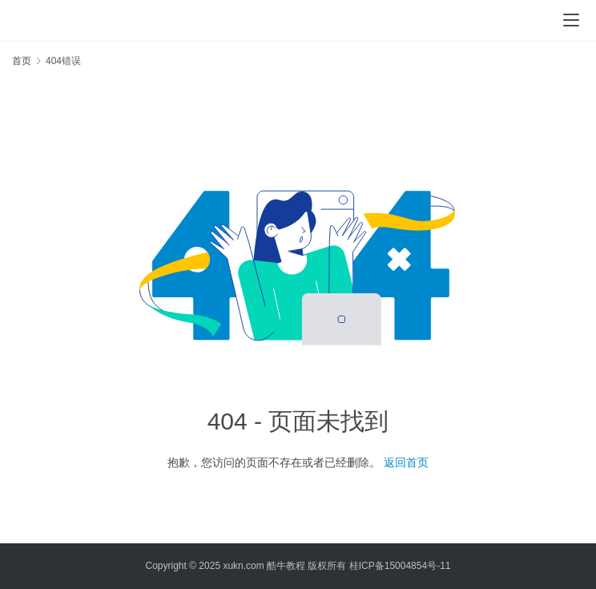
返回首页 (406, 462)
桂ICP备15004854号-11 (400, 565)
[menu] (571, 20)
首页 (21, 61)
